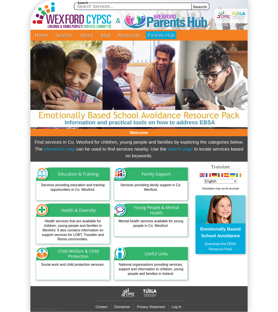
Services (64, 35)
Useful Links (156, 254)
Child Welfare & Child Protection (78, 253)
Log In (176, 307)
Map (106, 35)
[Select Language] (220, 181)
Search (83, 3)
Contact (102, 307)
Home (41, 35)
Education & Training (78, 174)
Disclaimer (122, 307)
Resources (129, 35)
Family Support (156, 174)
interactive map (59, 148)
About (87, 35)
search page (180, 148)
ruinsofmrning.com (48, 309)
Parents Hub (161, 35)
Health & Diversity (78, 210)
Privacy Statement (151, 307)
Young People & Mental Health (156, 210)
